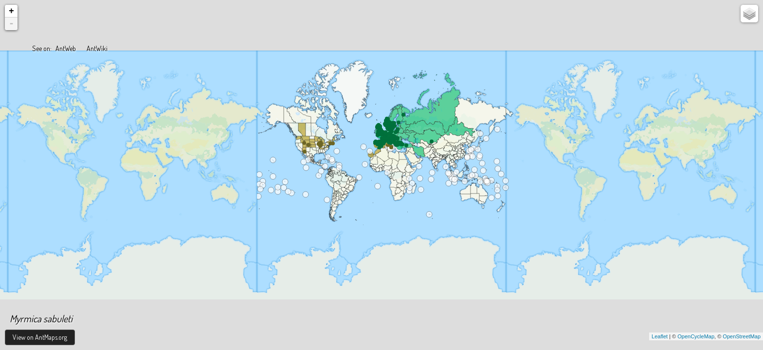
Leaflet (660, 336)
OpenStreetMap (742, 336)
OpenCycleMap (695, 336)
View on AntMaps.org (40, 337)
